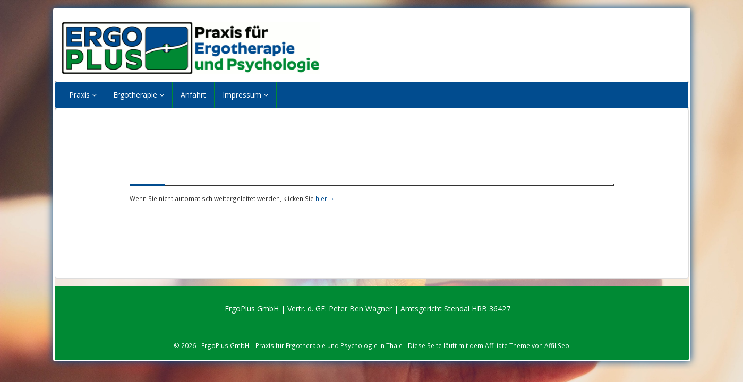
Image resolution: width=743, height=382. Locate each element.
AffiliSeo (556, 345)
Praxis (83, 95)
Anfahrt (193, 95)
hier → (325, 198)
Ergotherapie (138, 95)
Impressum (245, 95)
